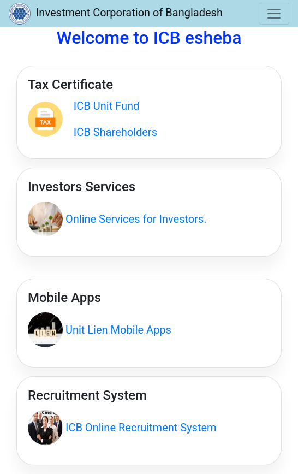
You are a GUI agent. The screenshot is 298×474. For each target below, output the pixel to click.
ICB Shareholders (110, 132)
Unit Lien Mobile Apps (117, 329)
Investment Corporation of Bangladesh (116, 14)
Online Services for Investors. (135, 219)
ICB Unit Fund (101, 105)
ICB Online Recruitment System (140, 427)
